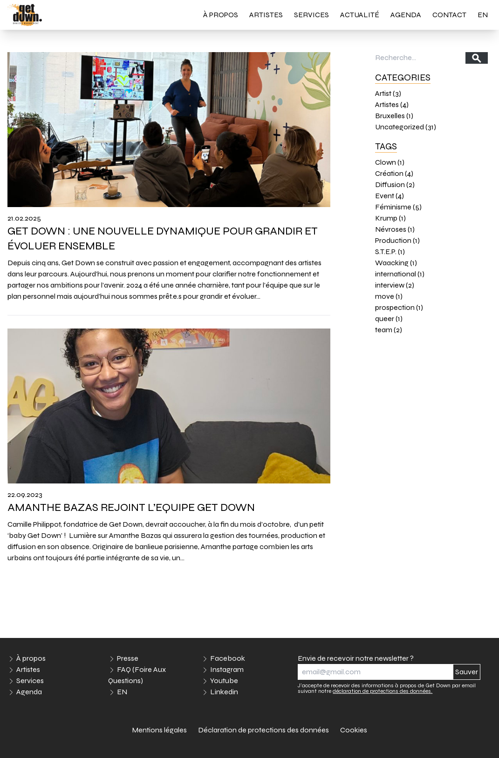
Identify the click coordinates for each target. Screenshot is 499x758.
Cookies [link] (353, 729)
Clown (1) (389, 162)
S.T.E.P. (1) (390, 251)
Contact (449, 14)
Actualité (359, 14)
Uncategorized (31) (405, 126)
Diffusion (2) (395, 184)
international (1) (399, 273)
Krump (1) (390, 218)
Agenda (405, 14)
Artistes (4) (392, 104)
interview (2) (394, 285)
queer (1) (389, 318)
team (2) (388, 329)
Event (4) (389, 195)
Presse (127, 658)
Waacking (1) (396, 262)
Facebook (227, 658)
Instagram (227, 669)
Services (311, 14)
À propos (220, 14)
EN (483, 14)
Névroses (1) (395, 229)
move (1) (389, 296)
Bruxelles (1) (394, 115)
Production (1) (397, 240)
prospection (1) (399, 307)
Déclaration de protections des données (263, 729)
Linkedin (224, 691)
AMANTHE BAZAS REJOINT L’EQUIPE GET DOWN (132, 507)
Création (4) (394, 173)
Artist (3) (388, 93)
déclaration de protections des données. (382, 691)
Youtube (224, 680)
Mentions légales (159, 729)
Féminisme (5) (398, 206)
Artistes (266, 14)
